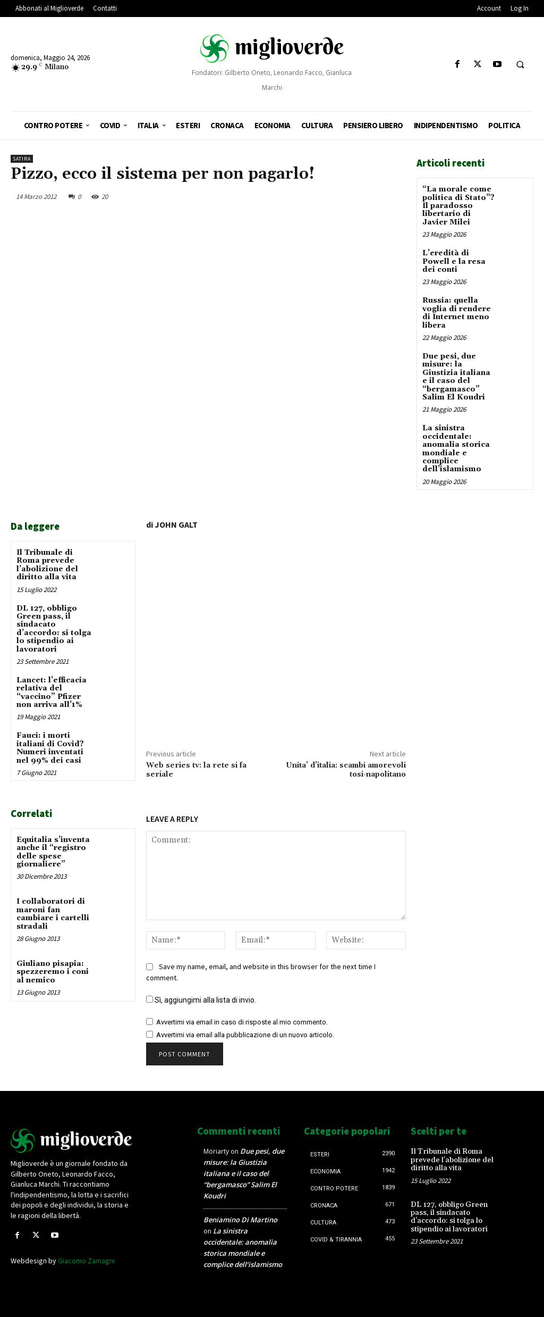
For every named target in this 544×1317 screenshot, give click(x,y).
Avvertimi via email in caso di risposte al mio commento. (242, 1022)
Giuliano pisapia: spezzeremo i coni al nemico (52, 972)
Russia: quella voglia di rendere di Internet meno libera (456, 313)
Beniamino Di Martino (240, 1219)
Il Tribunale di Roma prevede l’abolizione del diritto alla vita (47, 565)
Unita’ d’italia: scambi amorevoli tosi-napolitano (346, 770)
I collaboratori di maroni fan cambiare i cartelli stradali (52, 914)
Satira (22, 159)
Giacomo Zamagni (86, 1260)
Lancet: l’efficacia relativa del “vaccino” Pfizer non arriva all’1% (51, 693)
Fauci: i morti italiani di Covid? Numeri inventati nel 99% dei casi (50, 748)
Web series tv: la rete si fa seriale (196, 770)
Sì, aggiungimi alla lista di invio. (201, 1000)
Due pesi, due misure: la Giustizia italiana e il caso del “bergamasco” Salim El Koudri (456, 377)
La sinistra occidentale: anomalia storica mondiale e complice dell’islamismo (456, 448)
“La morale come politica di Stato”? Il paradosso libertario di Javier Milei (458, 206)
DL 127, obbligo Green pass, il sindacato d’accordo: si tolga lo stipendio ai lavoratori (53, 629)
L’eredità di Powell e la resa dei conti (454, 261)
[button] (520, 65)
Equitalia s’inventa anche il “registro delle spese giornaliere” (53, 852)
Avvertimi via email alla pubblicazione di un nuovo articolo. (245, 1035)
